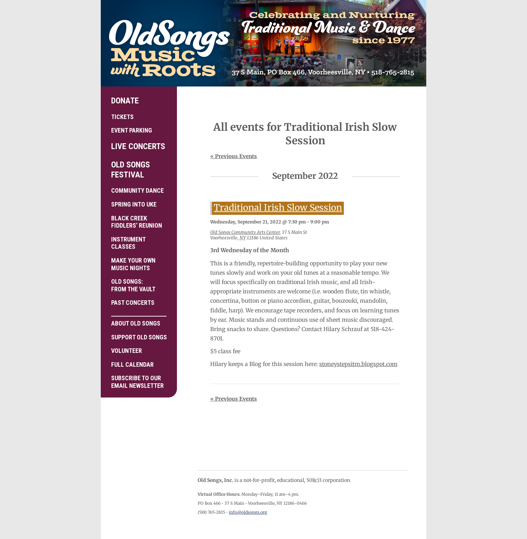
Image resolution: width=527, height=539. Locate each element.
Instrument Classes (128, 243)
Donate (125, 101)
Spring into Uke (134, 204)
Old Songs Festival (130, 170)
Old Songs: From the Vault (133, 285)
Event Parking (131, 130)
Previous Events (233, 156)
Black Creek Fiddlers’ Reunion (136, 221)
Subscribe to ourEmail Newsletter (137, 381)
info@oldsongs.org (248, 512)
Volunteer (126, 350)
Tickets (122, 116)
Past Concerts (132, 302)
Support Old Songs (139, 337)
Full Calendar (132, 364)
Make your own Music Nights (133, 264)
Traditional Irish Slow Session (278, 207)
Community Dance (137, 190)
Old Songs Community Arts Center (245, 232)
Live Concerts (138, 146)
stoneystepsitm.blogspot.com (358, 363)
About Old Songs (139, 321)
